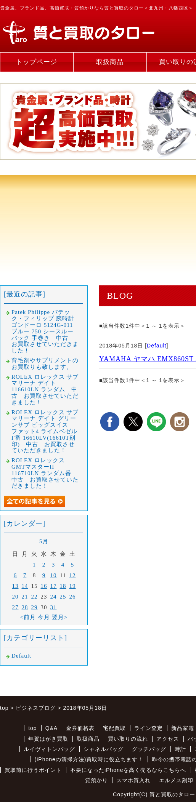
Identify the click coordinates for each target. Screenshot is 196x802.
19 (72, 586)
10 (53, 575)
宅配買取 (114, 728)
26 (72, 597)
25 (63, 597)
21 (25, 597)
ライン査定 (148, 728)
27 (15, 607)
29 (34, 607)
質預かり (96, 780)
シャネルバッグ (104, 749)
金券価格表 (80, 728)
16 (44, 586)
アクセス (167, 739)
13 (15, 586)
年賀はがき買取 (48, 739)
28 (25, 607)
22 (34, 597)
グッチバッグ (149, 749)
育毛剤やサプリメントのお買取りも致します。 (45, 363)
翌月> (59, 617)
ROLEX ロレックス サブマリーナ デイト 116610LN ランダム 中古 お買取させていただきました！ (45, 389)
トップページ (36, 62)
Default (156, 346)
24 (53, 597)
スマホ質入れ (133, 780)
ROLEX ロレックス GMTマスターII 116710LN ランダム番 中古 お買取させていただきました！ (45, 473)
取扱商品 (110, 62)
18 (63, 586)
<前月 (28, 617)
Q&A (51, 728)
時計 (180, 749)
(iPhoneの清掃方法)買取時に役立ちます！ (89, 759)
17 (53, 586)
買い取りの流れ (128, 739)
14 (25, 586)
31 (53, 607)
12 (72, 575)
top (32, 728)
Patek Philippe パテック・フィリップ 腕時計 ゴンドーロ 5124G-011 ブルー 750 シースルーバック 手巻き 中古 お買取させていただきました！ (45, 331)
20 (15, 597)
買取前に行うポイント (33, 770)
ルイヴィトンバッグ (49, 749)
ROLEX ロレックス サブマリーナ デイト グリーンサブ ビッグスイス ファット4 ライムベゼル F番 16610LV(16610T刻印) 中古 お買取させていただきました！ (45, 431)
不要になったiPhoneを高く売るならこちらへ (128, 770)
